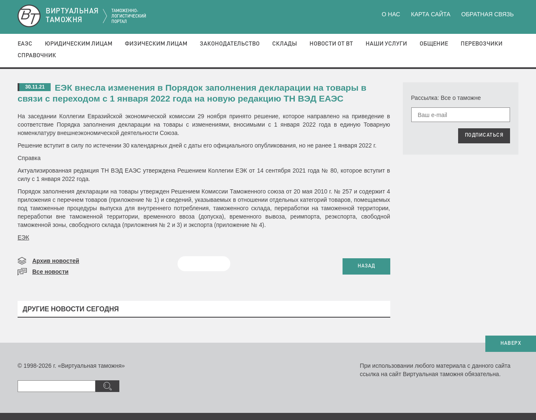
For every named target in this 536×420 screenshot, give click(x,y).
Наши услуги (386, 44)
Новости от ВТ (331, 44)
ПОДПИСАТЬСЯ (484, 135)
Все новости (50, 271)
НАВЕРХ (510, 343)
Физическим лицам (156, 44)
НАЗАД (366, 266)
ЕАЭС (25, 44)
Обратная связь (487, 14)
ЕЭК (23, 237)
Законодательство (230, 44)
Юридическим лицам (78, 44)
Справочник (37, 56)
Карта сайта (430, 14)
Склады (284, 44)
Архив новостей (55, 260)
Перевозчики (481, 44)
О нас (391, 14)
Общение (434, 44)
